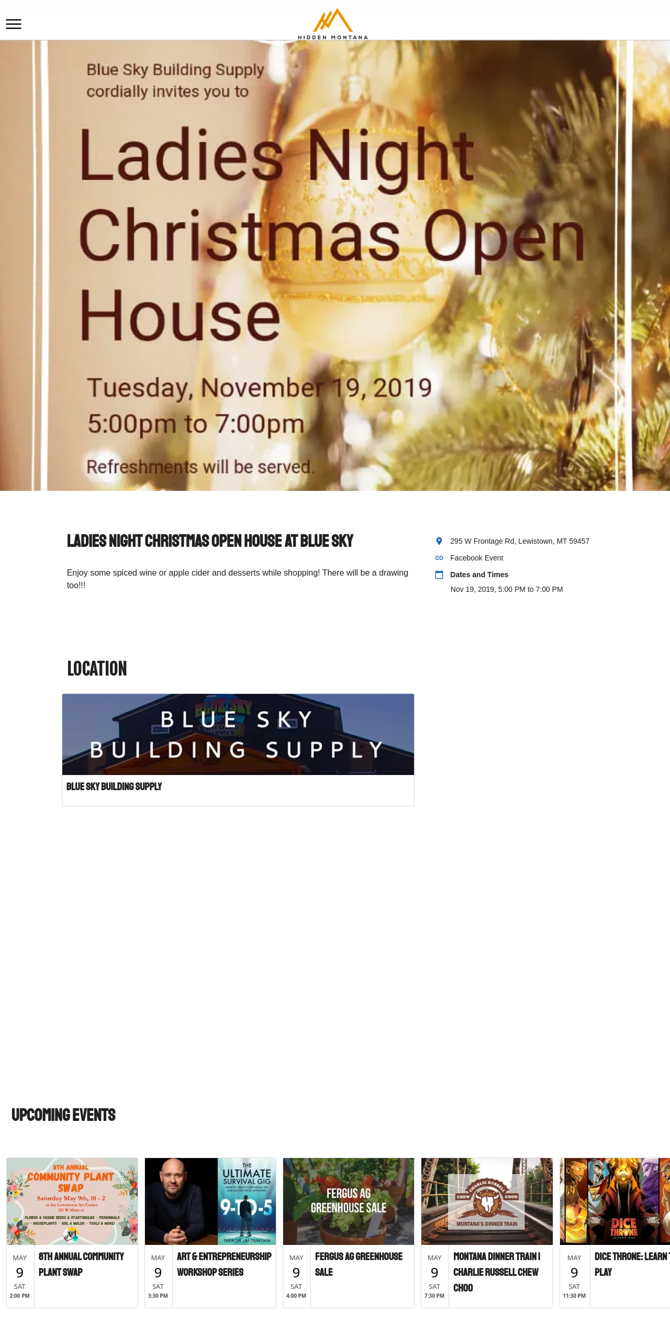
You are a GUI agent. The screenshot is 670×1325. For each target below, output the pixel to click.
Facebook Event (476, 558)
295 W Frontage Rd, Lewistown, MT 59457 (519, 541)
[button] (13, 24)
